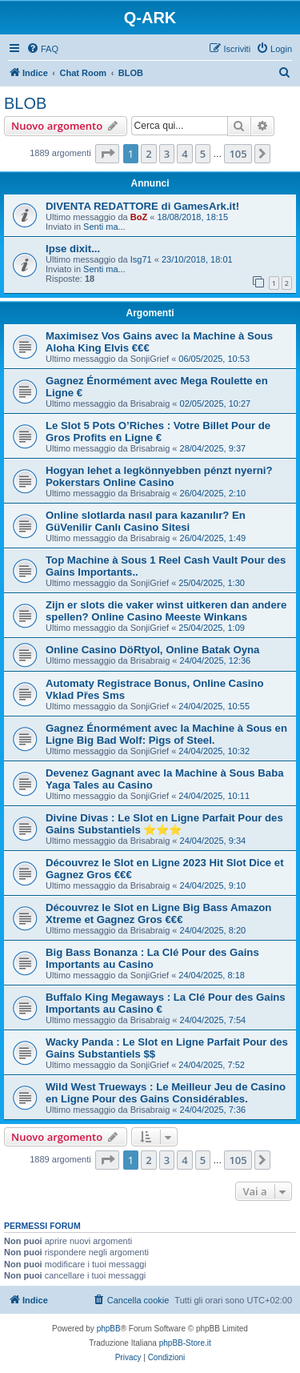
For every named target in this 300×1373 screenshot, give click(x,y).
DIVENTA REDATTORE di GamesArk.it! (142, 206)
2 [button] (148, 154)
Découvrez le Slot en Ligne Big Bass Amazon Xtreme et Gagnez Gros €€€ (158, 913)
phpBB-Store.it (185, 1343)
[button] (107, 153)
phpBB (109, 1328)
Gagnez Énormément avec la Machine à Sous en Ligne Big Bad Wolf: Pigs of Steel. (166, 734)
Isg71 (141, 259)
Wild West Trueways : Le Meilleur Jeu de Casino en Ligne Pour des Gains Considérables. (166, 1093)
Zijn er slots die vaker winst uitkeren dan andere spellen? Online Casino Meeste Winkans (166, 611)
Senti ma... (104, 226)
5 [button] (203, 154)
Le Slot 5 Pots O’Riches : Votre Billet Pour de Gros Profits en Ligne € (158, 432)
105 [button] (237, 154)
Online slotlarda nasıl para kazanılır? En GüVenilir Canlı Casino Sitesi (146, 521)
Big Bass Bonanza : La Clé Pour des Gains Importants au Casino (152, 958)
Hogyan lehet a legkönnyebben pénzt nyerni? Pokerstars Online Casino (159, 476)
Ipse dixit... (73, 249)
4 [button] (184, 154)
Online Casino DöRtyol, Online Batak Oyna (152, 650)
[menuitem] (42, 48)
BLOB (25, 103)
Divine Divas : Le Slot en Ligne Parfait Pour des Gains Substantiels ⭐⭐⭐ (164, 824)
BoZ (138, 217)
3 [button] (167, 154)
